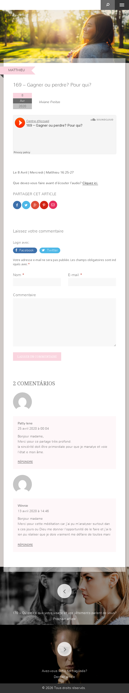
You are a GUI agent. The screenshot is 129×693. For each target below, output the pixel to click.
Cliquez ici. (90, 183)
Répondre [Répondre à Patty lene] (25, 461)
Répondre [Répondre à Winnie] (25, 544)
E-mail (73, 275)
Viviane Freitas (49, 102)
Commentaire (24, 295)
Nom (17, 275)
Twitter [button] (52, 250)
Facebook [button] (26, 250)
